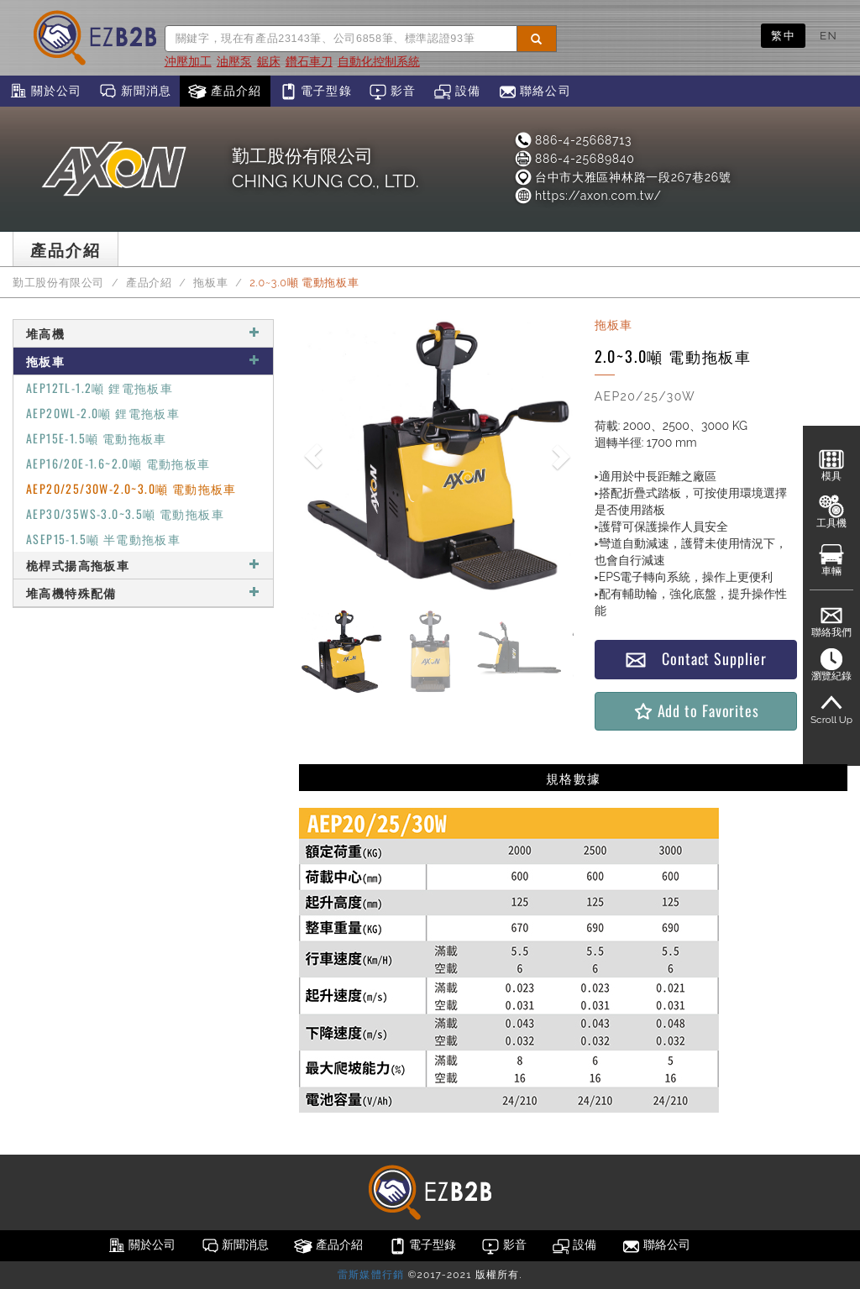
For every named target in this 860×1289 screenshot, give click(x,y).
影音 (393, 91)
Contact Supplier (695, 658)
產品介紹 (224, 91)
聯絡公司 (534, 91)
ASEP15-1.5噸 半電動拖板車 (103, 539)
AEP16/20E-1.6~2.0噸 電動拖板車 (118, 463)
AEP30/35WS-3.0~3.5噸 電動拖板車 (125, 513)
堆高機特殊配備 (143, 592)
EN (828, 35)
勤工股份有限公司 (58, 282)
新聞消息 (134, 91)
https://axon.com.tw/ (587, 195)
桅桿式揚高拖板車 (143, 565)
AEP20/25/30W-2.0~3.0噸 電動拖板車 (131, 488)
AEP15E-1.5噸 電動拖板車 (96, 438)
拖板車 (210, 282)
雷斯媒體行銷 (371, 1275)
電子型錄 (315, 91)
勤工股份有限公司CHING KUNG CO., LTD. (325, 168)
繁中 (783, 35)
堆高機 (143, 333)
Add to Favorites (695, 711)
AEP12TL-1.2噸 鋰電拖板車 (99, 387)
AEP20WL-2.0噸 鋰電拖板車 (103, 413)
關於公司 (44, 91)
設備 (457, 91)
